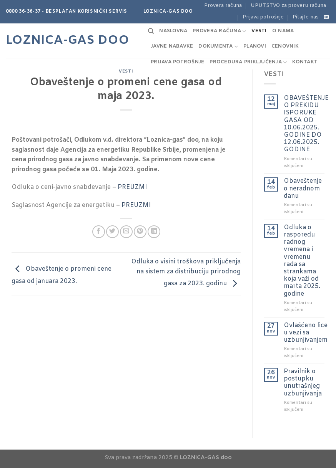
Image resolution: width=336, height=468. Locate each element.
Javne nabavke (172, 46)
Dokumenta (218, 46)
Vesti (258, 31)
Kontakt (305, 62)
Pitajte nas (306, 17)
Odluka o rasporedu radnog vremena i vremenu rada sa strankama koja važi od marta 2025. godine (302, 261)
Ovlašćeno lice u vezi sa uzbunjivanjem (306, 333)
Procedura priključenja (248, 62)
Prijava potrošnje (263, 17)
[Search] (151, 31)
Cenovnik (285, 46)
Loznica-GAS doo (67, 41)
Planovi (254, 46)
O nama (283, 31)
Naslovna (173, 31)
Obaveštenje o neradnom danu (303, 188)
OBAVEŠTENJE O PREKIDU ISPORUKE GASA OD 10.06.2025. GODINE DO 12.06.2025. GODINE (306, 124)
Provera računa (223, 5)
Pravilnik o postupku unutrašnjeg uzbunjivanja (303, 382)
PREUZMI (132, 187)
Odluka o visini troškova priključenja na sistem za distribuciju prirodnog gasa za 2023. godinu (186, 273)
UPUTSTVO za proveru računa (288, 5)
